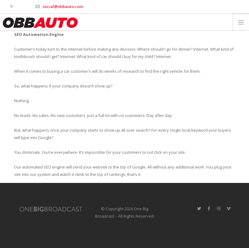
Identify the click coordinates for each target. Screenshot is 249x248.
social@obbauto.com (63, 6)
